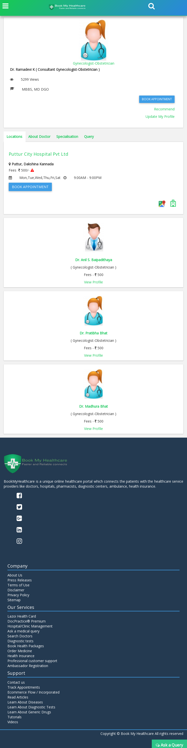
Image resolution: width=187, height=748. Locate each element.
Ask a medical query (23, 631)
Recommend (164, 109)
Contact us (16, 682)
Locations (14, 136)
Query (89, 136)
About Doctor (39, 136)
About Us (14, 575)
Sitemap (14, 600)
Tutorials (14, 717)
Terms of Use (18, 585)
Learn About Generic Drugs (29, 712)
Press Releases (19, 580)
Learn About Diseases (25, 702)
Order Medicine (19, 650)
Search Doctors (19, 636)
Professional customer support (32, 660)
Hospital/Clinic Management (30, 626)
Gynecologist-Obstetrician (93, 63)
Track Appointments (23, 687)
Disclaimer (15, 590)
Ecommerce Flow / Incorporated (33, 692)
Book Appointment (157, 99)
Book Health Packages (25, 646)
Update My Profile (160, 116)
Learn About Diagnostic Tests (31, 707)
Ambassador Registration (27, 665)
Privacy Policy (18, 595)
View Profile (93, 282)
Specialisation (67, 136)
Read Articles (17, 697)
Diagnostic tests (20, 641)
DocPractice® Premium (26, 621)
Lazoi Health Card (21, 616)
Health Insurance (20, 655)
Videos (12, 722)
